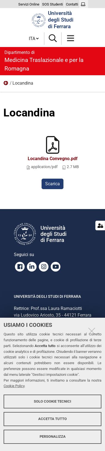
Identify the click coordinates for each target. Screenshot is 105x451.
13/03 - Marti (6, 84)
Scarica (52, 183)
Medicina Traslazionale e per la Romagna (52, 60)
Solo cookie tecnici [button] (52, 401)
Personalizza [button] (53, 436)
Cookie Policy (14, 386)
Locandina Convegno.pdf (53, 158)
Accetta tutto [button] (52, 419)
